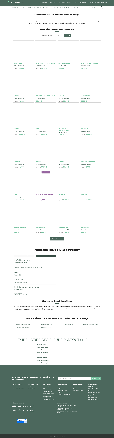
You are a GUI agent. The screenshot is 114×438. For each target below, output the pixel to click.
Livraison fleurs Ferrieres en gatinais (90, 324)
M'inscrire (96, 378)
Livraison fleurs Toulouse (42, 352)
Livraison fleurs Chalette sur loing (23, 324)
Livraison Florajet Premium (49, 399)
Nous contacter (76, 388)
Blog (59, 392)
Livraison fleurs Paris (41, 344)
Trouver (67, 35)
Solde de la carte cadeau (18, 387)
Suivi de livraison (62, 387)
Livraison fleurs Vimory (68, 324)
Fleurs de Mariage (32, 388)
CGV (89, 390)
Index (59, 388)
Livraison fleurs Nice (41, 355)
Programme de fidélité (78, 390)
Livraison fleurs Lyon (41, 349)
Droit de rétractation (92, 399)
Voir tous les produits (57, 239)
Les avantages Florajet (48, 389)
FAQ (74, 387)
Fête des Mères (31, 387)
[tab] (16, 7)
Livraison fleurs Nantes (41, 357)
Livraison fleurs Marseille (42, 347)
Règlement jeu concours (93, 394)
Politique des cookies (93, 395)
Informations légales (93, 388)
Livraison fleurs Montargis (46, 324)
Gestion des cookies (92, 397)
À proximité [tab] (46, 256)
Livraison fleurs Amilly (46, 327)
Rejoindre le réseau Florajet (64, 394)
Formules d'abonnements (48, 391)
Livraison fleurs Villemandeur (23, 327)
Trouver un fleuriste (62, 390)
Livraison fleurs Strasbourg (42, 360)
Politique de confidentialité (94, 392)
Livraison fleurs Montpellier (42, 362)
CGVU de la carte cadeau (18, 388)
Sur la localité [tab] (23, 256)
